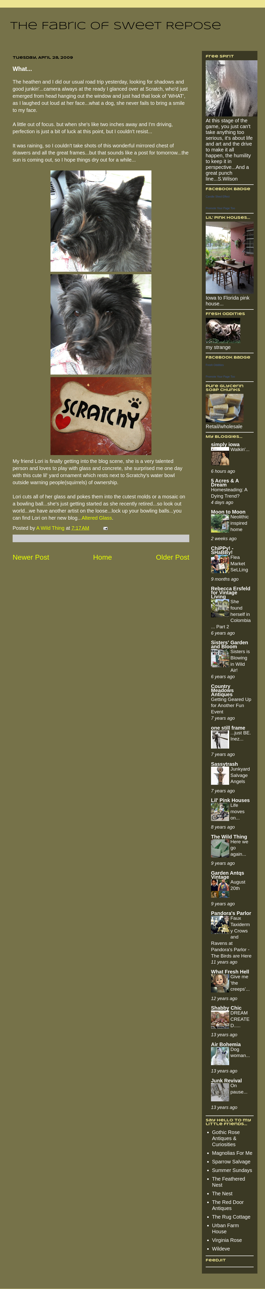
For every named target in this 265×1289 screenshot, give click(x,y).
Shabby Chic (226, 1008)
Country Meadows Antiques (222, 690)
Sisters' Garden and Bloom (229, 644)
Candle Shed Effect (218, 196)
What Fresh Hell (230, 971)
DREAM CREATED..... (240, 1019)
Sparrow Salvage (231, 1161)
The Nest (222, 1193)
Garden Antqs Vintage (227, 875)
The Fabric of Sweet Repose (115, 26)
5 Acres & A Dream (225, 482)
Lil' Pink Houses (230, 800)
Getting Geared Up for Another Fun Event (231, 705)
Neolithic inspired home (239, 523)
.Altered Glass (96, 518)
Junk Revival (226, 1080)
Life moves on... (237, 811)
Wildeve (221, 1249)
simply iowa (225, 444)
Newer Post (31, 557)
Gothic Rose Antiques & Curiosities (226, 1138)
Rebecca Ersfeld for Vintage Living (230, 592)
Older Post (172, 557)
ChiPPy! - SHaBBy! (222, 550)
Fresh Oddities (215, 364)
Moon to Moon (228, 512)
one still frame (228, 728)
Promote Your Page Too (220, 208)
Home (102, 557)
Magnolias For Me (232, 1153)
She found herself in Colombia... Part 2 (231, 614)
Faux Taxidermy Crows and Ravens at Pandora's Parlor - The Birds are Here (231, 936)
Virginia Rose (227, 1240)
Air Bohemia (226, 1044)
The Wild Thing (229, 836)
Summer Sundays (232, 1170)
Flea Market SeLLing (239, 563)
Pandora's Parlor (231, 913)
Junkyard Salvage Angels (240, 775)
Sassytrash (224, 764)
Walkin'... (240, 449)
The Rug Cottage (231, 1217)
